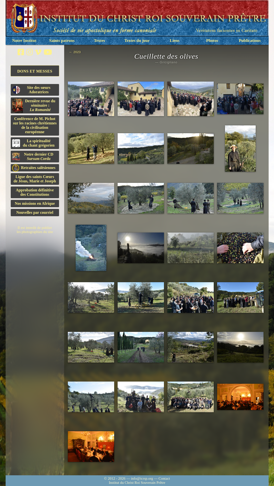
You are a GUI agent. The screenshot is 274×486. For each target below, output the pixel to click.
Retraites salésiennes (33, 167)
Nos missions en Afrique (35, 203)
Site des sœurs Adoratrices (31, 89)
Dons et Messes (34, 71)
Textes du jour (137, 40)
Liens (175, 40)
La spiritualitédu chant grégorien (33, 143)
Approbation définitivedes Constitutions (35, 192)
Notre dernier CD (32, 156)
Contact (164, 478)
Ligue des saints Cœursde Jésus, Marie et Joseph (35, 179)
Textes (99, 40)
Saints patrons (61, 40)
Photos (212, 40)
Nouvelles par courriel (34, 212)
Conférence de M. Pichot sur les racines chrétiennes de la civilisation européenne (35, 125)
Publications (250, 40)
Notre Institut (24, 40)
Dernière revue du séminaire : (33, 106)
